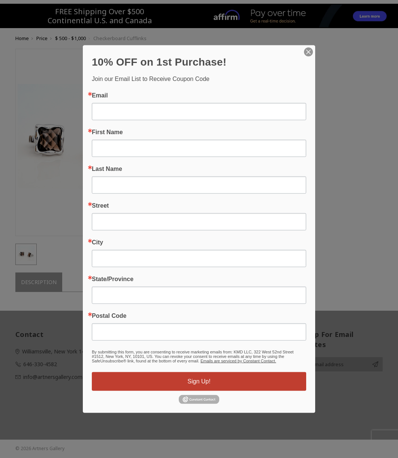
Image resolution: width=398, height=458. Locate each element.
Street (100, 206)
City (97, 242)
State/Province (112, 279)
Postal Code (109, 316)
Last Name (107, 169)
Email (100, 96)
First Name (107, 132)
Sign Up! (198, 381)
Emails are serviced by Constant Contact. (238, 361)
